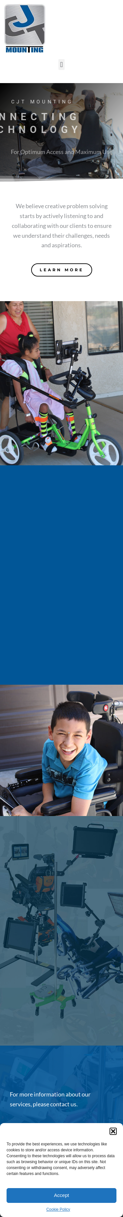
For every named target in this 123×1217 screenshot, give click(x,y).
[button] (113, 1131)
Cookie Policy (58, 1209)
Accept (61, 1195)
